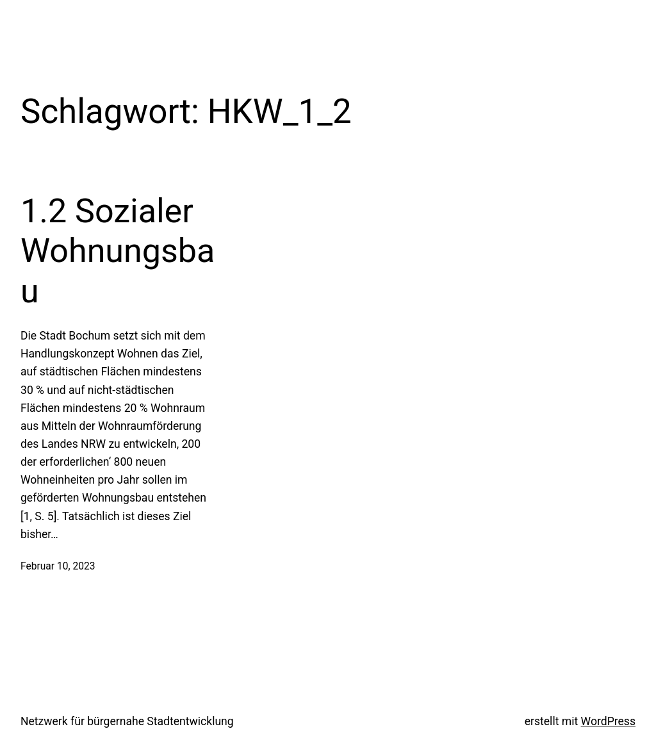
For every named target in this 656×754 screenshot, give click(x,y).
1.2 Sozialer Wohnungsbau (117, 251)
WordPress (608, 721)
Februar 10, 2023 (57, 566)
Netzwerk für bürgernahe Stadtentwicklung (127, 721)
